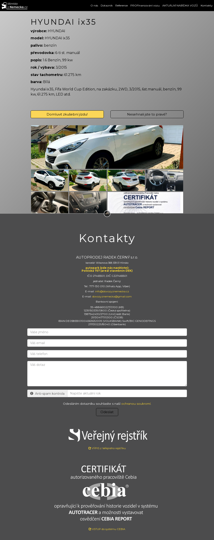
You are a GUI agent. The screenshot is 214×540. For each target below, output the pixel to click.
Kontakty (207, 5)
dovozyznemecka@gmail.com (112, 296)
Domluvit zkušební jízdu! (67, 114)
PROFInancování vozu (145, 5)
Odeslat (107, 412)
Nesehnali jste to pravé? (147, 114)
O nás (94, 5)
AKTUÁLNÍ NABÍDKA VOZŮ (180, 5)
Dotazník (107, 5)
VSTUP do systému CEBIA (107, 529)
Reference (121, 5)
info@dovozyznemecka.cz (112, 291)
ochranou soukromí (136, 403)
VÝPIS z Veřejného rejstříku (107, 437)
